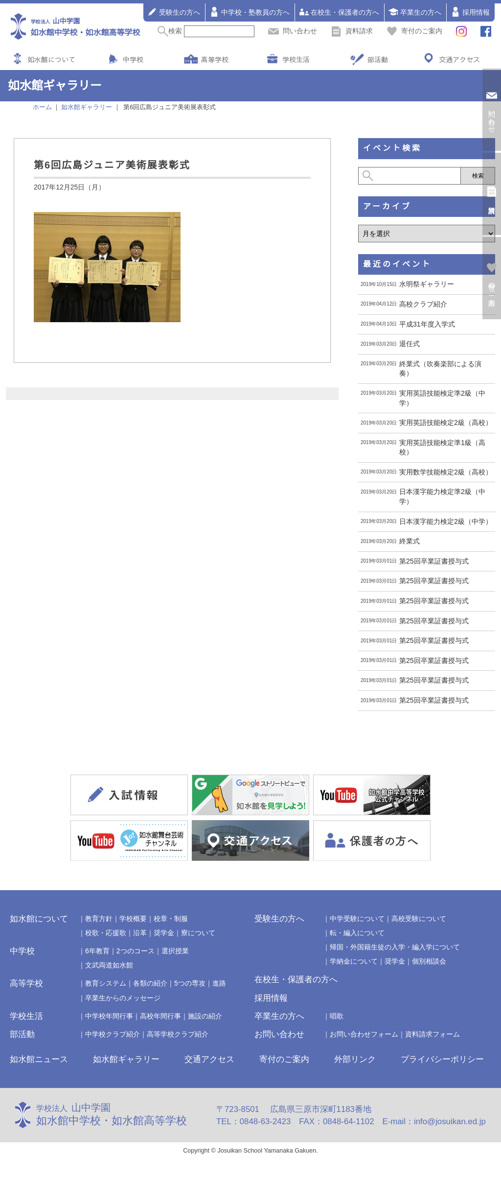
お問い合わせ (279, 1034)
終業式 (409, 541)
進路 (219, 983)
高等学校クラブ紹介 (177, 1034)
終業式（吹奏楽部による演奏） (440, 369)
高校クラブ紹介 (423, 304)
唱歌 (336, 1016)
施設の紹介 (205, 1016)
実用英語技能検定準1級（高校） (442, 447)
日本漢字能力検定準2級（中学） (442, 496)
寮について (198, 933)
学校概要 (133, 918)
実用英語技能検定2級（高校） (445, 422)
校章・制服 (171, 918)
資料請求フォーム (432, 1034)
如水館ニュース (39, 1059)
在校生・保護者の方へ (339, 12)
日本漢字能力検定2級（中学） (445, 521)
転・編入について (357, 933)
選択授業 (175, 951)
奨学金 (164, 933)
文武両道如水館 (109, 965)
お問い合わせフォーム (364, 1034)
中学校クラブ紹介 (112, 1034)
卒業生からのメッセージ (122, 998)
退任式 (409, 344)
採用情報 (470, 12)
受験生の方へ (173, 12)
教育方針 (99, 918)
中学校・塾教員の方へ (249, 12)
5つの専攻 (189, 983)
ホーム (42, 107)
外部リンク (355, 1059)
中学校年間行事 (109, 1016)
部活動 (377, 59)
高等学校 (214, 59)
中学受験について (357, 918)
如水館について (51, 59)
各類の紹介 (150, 983)
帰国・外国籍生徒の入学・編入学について (395, 947)
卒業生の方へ (414, 12)
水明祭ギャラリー (426, 284)
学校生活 (296, 59)
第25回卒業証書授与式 (434, 561)
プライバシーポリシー (442, 1059)
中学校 (133, 59)
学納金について (354, 961)
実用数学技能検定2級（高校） (445, 472)
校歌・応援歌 (105, 933)
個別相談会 (429, 961)
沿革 (140, 933)
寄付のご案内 (414, 31)
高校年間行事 (160, 1016)
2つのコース (135, 951)
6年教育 (97, 951)
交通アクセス (459, 59)
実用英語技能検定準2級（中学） (442, 398)
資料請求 (352, 31)
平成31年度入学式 (427, 324)
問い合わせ (292, 31)
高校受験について (418, 918)
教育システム (105, 983)
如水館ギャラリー (126, 1059)
